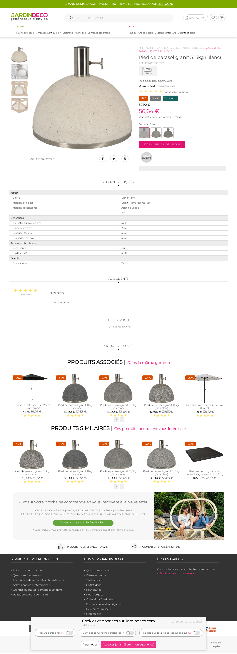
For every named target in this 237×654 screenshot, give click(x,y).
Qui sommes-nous (98, 571)
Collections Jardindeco (101, 600)
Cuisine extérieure (25, 33)
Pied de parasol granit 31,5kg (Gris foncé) (118, 407)
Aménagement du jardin (48, 33)
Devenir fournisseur (98, 610)
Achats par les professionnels (32, 586)
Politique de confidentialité (30, 595)
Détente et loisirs (186, 33)
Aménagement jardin (152, 47)
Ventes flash (93, 581)
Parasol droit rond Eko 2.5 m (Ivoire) (204, 407)
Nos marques (94, 595)
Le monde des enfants (99, 33)
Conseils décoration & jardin (104, 605)
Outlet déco (93, 586)
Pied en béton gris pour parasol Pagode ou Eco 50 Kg (204, 473)
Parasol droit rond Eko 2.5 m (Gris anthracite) (32, 407)
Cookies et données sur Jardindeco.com (118, 621)
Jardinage (68, 33)
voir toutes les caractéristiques (157, 86)
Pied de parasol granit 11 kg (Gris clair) (161, 407)
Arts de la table (145, 33)
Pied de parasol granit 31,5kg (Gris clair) (161, 473)
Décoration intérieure (165, 33)
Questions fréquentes (27, 576)
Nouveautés (93, 590)
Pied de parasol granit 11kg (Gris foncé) (75, 407)
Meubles (132, 33)
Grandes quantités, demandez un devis (38, 590)
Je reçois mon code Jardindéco (83, 524)
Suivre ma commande (27, 571)
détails (89, 625)
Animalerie (80, 33)
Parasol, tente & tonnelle (186, 47)
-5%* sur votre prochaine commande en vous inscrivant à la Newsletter (83, 503)
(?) (62, 632)
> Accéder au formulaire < (175, 574)
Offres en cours (96, 576)
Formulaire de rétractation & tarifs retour (39, 581)
